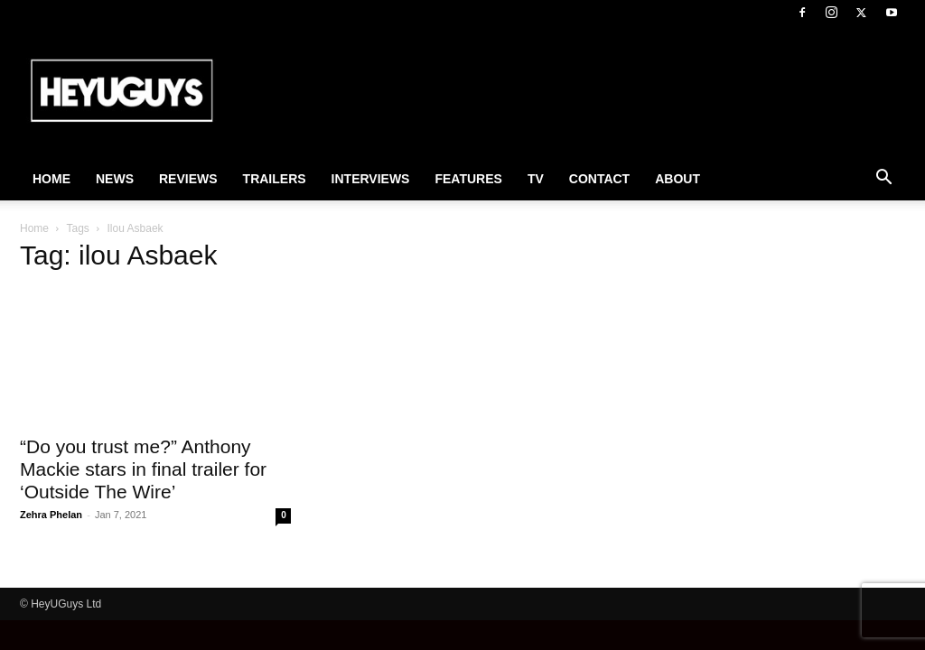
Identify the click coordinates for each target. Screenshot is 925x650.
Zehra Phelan (51, 514)
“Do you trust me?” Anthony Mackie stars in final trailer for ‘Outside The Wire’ (143, 469)
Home (51, 179)
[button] (883, 179)
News (115, 179)
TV (536, 179)
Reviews (188, 179)
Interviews (371, 179)
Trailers (274, 179)
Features (467, 179)
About (677, 179)
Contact (599, 179)
